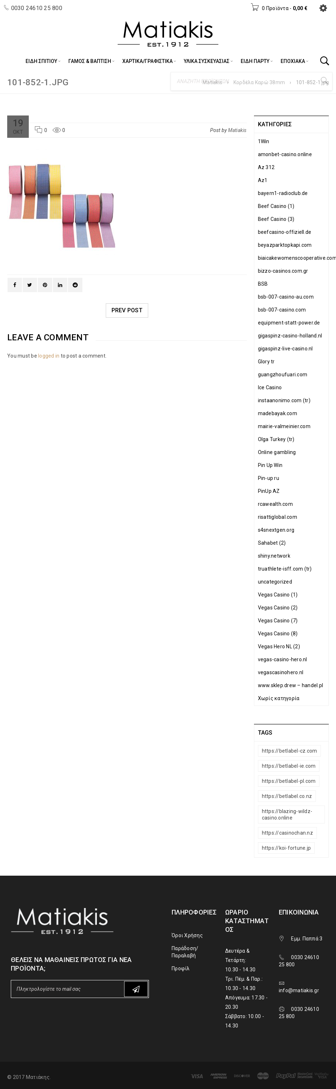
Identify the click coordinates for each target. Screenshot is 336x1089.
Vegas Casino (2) (278, 608)
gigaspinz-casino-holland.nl (290, 336)
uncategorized (275, 582)
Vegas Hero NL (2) (279, 646)
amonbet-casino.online (285, 154)
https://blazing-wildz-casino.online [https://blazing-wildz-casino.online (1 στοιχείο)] (287, 814)
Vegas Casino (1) (278, 595)
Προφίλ (181, 968)
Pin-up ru (268, 478)
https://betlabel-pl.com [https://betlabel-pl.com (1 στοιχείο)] (289, 781)
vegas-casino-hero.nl (282, 659)
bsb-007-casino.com (282, 310)
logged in (48, 356)
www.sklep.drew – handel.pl (290, 685)
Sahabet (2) (272, 543)
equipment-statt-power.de (289, 323)
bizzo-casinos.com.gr (283, 271)
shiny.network (274, 556)
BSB (263, 284)
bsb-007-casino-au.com (286, 297)
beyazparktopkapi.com (285, 245)
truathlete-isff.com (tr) (285, 569)
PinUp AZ (269, 491)
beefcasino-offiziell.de (285, 232)
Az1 (263, 180)
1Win (263, 141)
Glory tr (266, 361)
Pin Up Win (270, 465)
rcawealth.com (275, 504)
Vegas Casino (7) (278, 620)
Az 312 (266, 167)
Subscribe (136, 989)
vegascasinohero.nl (281, 672)
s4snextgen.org (276, 530)
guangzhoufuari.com (283, 374)
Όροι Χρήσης (187, 935)
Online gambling (277, 452)
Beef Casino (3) (276, 219)
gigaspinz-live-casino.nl (285, 348)
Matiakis (212, 82)
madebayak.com (277, 413)
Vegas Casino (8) (278, 633)
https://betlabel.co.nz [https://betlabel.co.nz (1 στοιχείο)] (287, 796)
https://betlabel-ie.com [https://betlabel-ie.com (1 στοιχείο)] (289, 766)
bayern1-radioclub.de (283, 193)
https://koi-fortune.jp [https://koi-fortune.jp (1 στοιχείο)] (286, 848)
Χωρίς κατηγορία (279, 698)
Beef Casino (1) (276, 206)
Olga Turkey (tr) (276, 439)
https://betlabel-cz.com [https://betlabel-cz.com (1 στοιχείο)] (289, 751)
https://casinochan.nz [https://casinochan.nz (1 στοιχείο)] (287, 833)
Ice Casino (270, 387)
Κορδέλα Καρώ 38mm (259, 82)
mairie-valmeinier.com (284, 426)
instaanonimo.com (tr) (284, 400)
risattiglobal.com (277, 517)
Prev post (127, 310)
